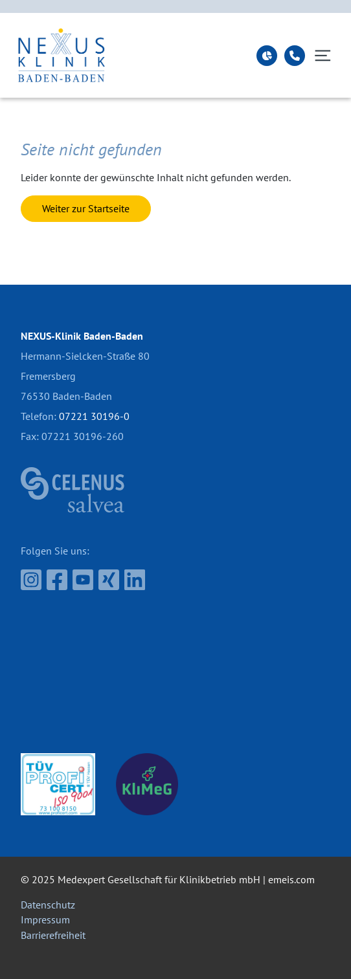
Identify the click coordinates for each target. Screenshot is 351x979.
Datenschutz (48, 904)
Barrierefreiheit (53, 935)
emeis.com (291, 879)
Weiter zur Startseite (86, 208)
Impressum (45, 919)
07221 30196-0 (94, 416)
